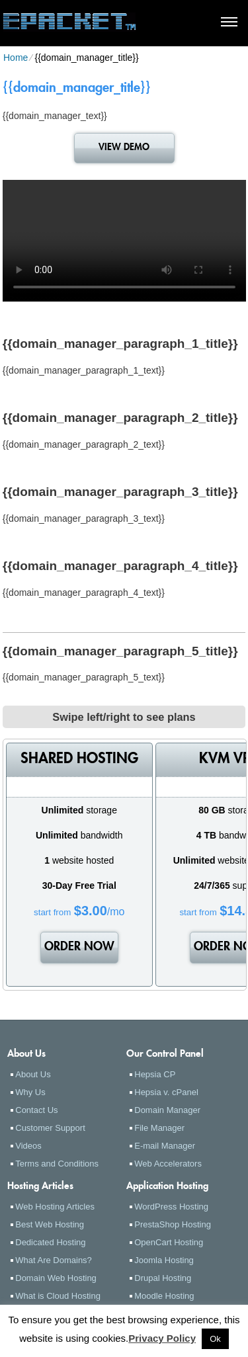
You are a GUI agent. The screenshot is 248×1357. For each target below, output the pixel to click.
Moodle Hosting (164, 1296)
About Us (32, 1074)
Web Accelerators (168, 1164)
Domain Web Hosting (56, 1278)
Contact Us (36, 1110)
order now (79, 947)
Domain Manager (167, 1110)
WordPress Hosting (171, 1207)
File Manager (159, 1128)
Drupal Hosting (162, 1278)
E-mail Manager (164, 1146)
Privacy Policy (162, 1338)
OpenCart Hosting (168, 1242)
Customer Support (50, 1128)
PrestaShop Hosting (172, 1224)
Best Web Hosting (49, 1224)
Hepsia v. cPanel (166, 1092)
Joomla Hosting (164, 1260)
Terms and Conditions (57, 1164)
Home (15, 57)
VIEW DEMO (124, 148)
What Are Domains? (53, 1260)
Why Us (30, 1092)
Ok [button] (215, 1339)
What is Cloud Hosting (58, 1296)
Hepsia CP (154, 1074)
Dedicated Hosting (50, 1242)
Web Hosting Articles (55, 1207)
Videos (28, 1146)
